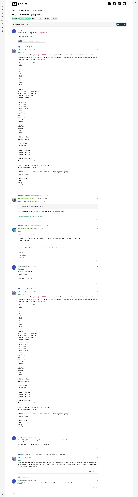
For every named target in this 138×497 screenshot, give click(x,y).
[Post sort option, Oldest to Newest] (19, 24)
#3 (97, 228)
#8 (97, 480)
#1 (97, 30)
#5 (97, 50)
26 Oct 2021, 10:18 (31, 30)
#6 (97, 437)
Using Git (32, 36)
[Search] (2, 24)
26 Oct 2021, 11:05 (31, 266)
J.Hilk (19, 228)
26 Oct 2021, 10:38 (43, 198)
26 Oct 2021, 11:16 (30, 50)
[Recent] (2, 5)
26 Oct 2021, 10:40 (38, 228)
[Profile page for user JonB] (14, 51)
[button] (2, 494)
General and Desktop (24, 18)
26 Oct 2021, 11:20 (31, 437)
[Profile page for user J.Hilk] (14, 230)
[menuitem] (135, 2)
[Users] (2, 16)
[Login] (135, 2)
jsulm (19, 198)
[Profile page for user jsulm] (14, 200)
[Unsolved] (2, 31)
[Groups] (2, 20)
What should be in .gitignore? (37, 201)
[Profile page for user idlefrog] (14, 31)
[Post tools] (96, 41)
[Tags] (2, 9)
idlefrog (20, 30)
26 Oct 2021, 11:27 (30, 457)
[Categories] (2, 2)
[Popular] (2, 13)
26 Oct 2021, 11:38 (31, 480)
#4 (97, 266)
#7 (97, 457)
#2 (97, 198)
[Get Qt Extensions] (2, 27)
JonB (19, 50)
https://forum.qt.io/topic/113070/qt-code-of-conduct (30, 216)
